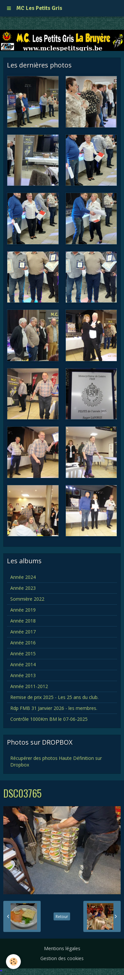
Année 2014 (23, 664)
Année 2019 (23, 610)
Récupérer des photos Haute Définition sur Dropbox (56, 761)
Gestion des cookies (62, 958)
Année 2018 (23, 621)
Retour (62, 916)
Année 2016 (23, 642)
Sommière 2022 (27, 599)
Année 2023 (23, 588)
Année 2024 (23, 577)
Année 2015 (23, 653)
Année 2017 (23, 631)
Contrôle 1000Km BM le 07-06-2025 (49, 719)
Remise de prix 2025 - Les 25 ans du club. (54, 697)
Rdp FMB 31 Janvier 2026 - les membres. (53, 708)
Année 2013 (23, 675)
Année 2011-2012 (29, 686)
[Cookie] (13, 961)
